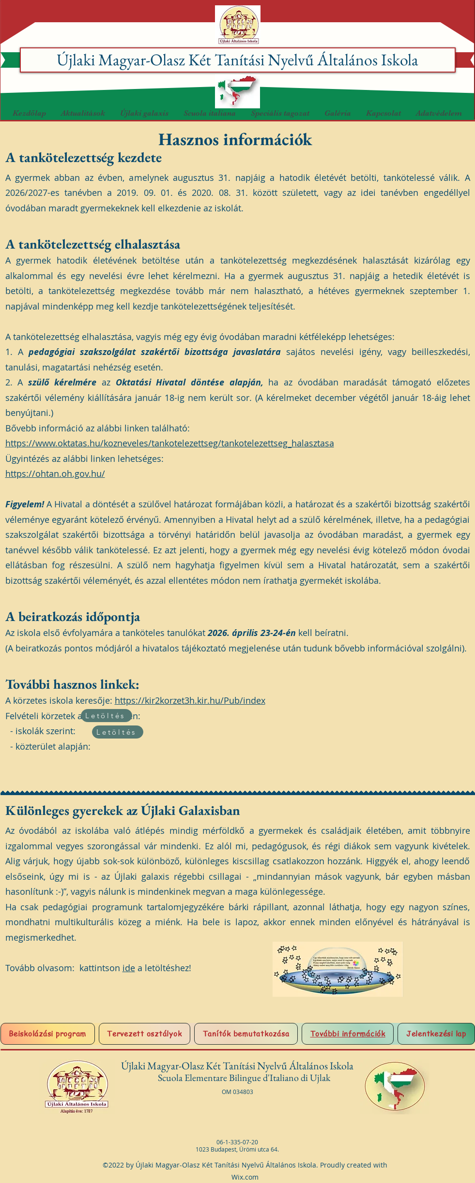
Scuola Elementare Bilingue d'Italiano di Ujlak (245, 1077)
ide (129, 968)
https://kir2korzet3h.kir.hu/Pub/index (190, 700)
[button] (144, 113)
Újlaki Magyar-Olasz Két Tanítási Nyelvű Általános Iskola (237, 59)
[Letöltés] (106, 715)
